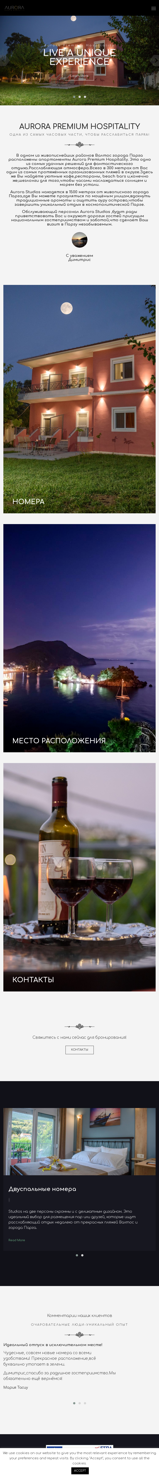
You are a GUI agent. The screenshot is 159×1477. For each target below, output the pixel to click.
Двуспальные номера (42, 1189)
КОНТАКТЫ (79, 1049)
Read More (17, 1240)
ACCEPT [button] (80, 1470)
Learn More (79, 76)
